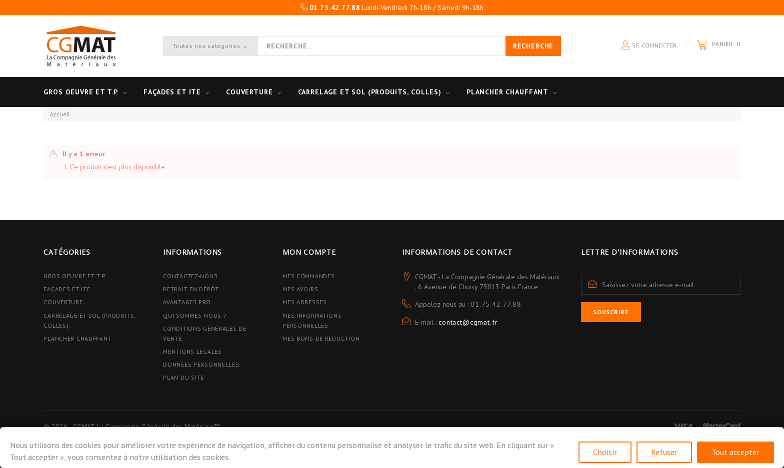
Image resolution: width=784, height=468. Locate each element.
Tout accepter (736, 452)
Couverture (249, 91)
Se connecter (649, 45)
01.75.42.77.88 (496, 304)
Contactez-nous (190, 276)
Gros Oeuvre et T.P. (75, 276)
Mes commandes (308, 276)
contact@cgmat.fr (468, 322)
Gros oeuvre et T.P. (81, 91)
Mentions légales (192, 351)
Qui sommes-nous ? (194, 315)
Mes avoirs (300, 289)
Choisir (605, 452)
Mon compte (309, 252)
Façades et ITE (172, 91)
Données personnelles (201, 364)
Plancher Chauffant (507, 91)
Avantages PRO (186, 302)
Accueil (60, 114)
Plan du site (183, 377)
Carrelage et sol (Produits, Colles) (370, 91)
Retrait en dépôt (191, 289)
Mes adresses (304, 302)
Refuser (664, 452)
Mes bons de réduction (321, 338)
